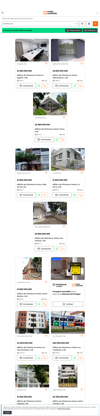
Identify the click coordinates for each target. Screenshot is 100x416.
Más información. (64, 409)
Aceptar (7, 412)
